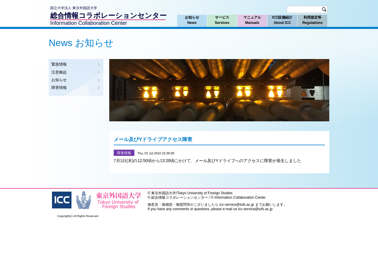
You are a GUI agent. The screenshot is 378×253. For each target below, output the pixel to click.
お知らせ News (192, 20)
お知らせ (59, 80)
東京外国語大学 (163, 193)
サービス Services (222, 20)
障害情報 (59, 87)
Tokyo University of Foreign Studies (205, 193)
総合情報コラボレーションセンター (108, 15)
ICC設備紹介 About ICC (282, 20)
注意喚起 (59, 72)
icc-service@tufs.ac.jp (236, 205)
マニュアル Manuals (252, 20)
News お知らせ (81, 42)
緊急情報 (59, 64)
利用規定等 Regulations (312, 20)
